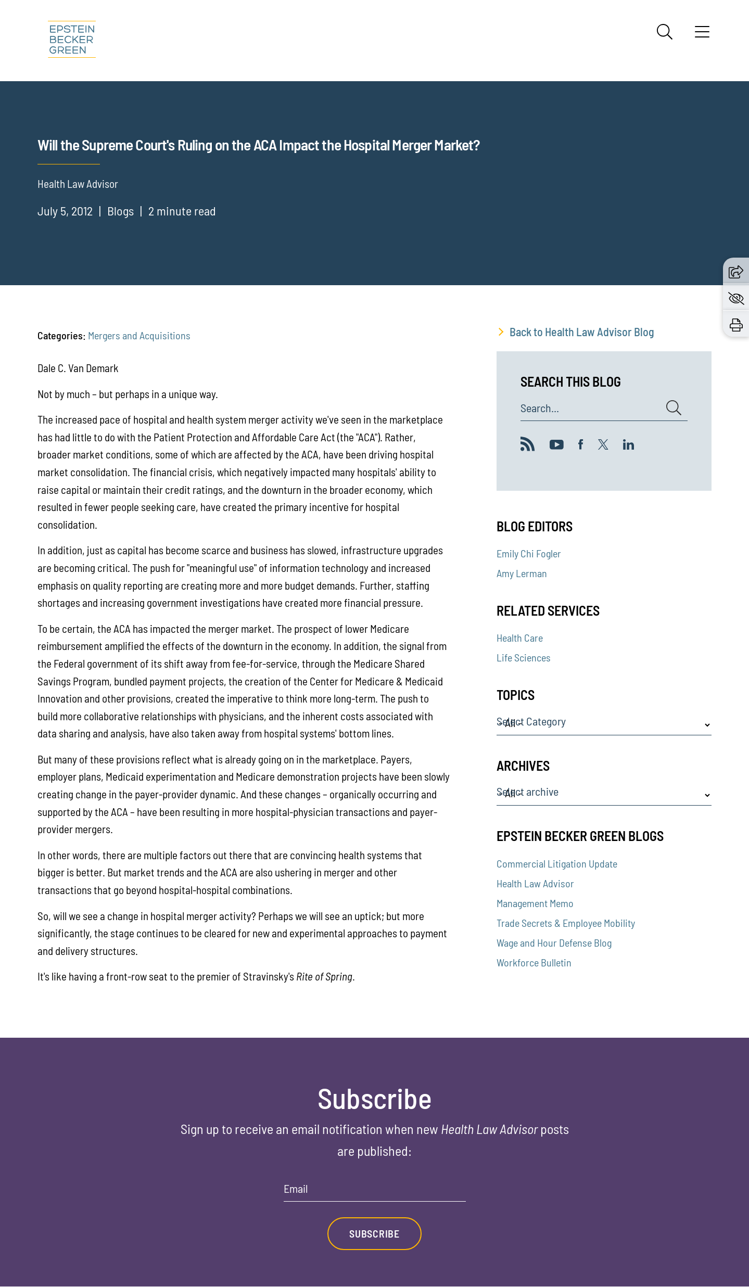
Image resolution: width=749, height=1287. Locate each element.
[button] (736, 270)
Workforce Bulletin (534, 962)
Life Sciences (524, 657)
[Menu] (702, 35)
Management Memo (535, 903)
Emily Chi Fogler (529, 553)
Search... (540, 408)
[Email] (375, 1192)
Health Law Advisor (535, 883)
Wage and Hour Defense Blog (554, 942)
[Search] (664, 32)
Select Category (531, 721)
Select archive (527, 791)
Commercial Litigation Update (557, 863)
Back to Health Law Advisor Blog (582, 331)
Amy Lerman (522, 573)
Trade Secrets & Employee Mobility (566, 922)
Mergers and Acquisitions (139, 335)
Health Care (520, 637)
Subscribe (374, 1234)
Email (296, 1188)
